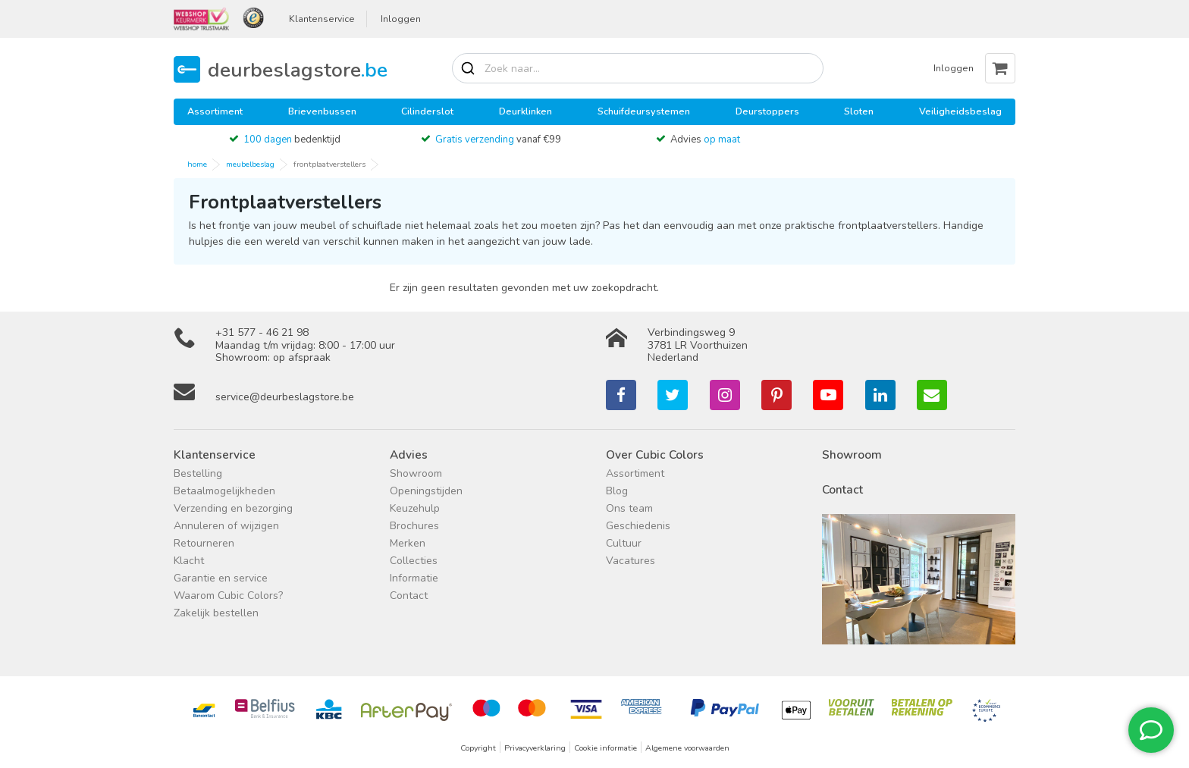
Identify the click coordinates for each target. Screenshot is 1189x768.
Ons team (629, 508)
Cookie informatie (605, 748)
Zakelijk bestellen (216, 613)
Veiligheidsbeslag (960, 111)
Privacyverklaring (535, 748)
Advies (705, 139)
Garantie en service (221, 578)
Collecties (414, 560)
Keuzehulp (415, 508)
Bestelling (198, 473)
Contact (409, 595)
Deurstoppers (767, 111)
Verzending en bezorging (233, 508)
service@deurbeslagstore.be (284, 397)
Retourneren (204, 543)
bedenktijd (291, 139)
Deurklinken (525, 111)
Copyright (478, 748)
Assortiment (215, 111)
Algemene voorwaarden (687, 748)
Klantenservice (322, 19)
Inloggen (401, 19)
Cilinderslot (427, 111)
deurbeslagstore (297, 69)
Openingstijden (426, 491)
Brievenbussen (322, 111)
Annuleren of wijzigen (226, 526)
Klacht (189, 560)
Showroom (416, 473)
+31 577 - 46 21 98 (262, 332)
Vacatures (630, 560)
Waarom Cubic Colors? (228, 595)
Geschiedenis (638, 526)
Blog (617, 491)
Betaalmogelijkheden (224, 491)
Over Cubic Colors (655, 454)
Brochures (414, 526)
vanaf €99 (498, 139)
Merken (407, 543)
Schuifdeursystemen (644, 111)
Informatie (414, 578)
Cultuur (624, 543)
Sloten (859, 111)
